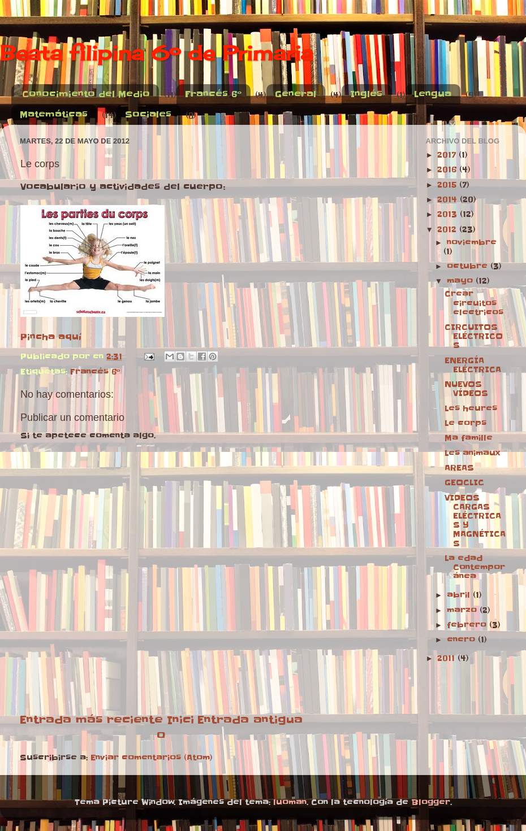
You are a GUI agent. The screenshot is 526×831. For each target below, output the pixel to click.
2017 (448, 155)
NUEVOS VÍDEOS (466, 389)
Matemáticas (54, 114)
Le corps (465, 423)
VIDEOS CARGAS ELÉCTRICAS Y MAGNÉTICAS (475, 521)
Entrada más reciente (91, 719)
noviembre (472, 242)
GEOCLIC (464, 482)
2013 (448, 214)
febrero (468, 625)
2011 (447, 658)
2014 (448, 199)
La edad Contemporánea (475, 567)
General (295, 94)
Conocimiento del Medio (86, 94)
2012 (448, 229)
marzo (463, 610)
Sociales (148, 114)
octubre (468, 266)
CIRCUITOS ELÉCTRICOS (474, 336)
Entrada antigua (250, 719)
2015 (448, 185)
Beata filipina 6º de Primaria (156, 53)
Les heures (471, 408)
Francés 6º (213, 94)
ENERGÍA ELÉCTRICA (473, 365)
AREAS (459, 468)
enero (462, 639)
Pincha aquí (50, 337)
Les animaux (472, 453)
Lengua (432, 94)
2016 (448, 169)
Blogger (430, 802)
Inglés (366, 94)
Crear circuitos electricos (474, 303)
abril (460, 595)
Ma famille (469, 438)
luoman (290, 802)
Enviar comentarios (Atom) (151, 757)
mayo (461, 281)
